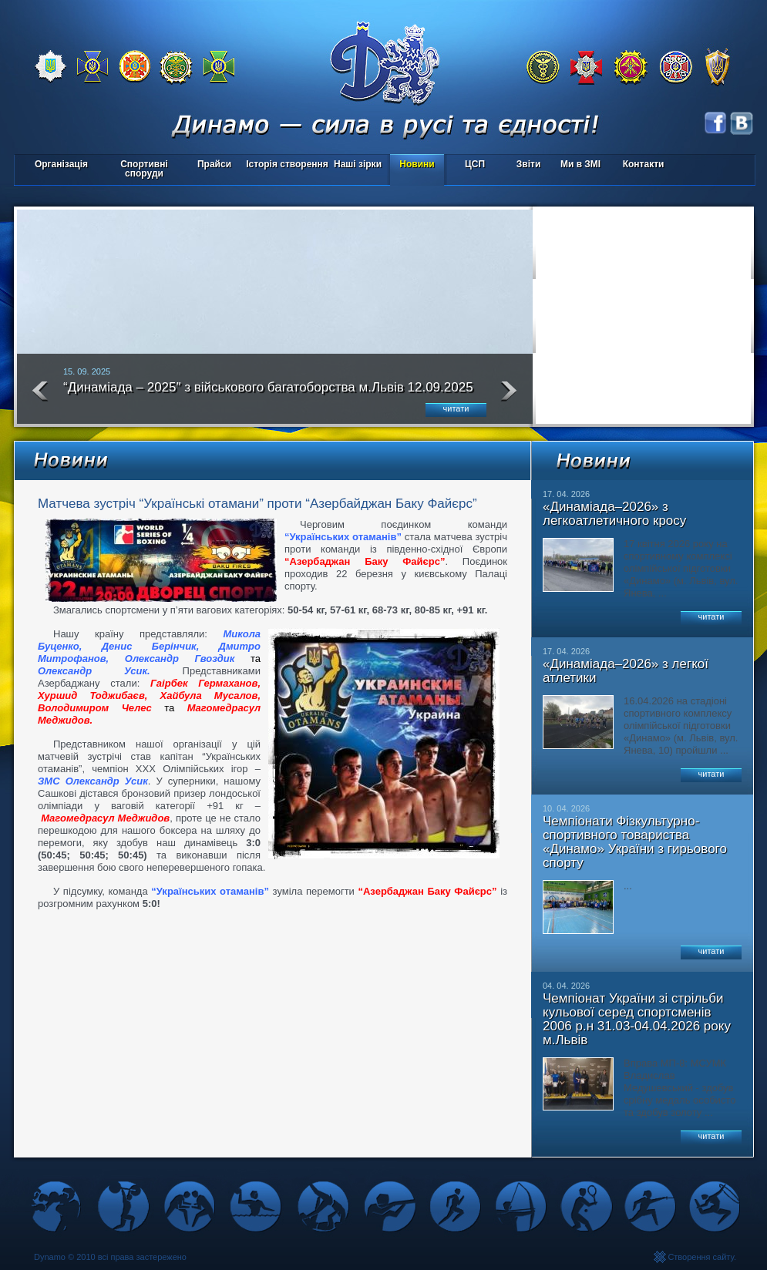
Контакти (643, 164)
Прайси (214, 164)
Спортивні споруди (144, 169)
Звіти (528, 164)
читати (456, 408)
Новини (416, 164)
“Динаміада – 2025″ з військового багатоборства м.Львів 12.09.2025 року (268, 394)
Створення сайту (701, 1257)
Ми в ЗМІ (580, 164)
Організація (61, 164)
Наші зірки (355, 165)
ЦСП (471, 165)
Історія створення (287, 164)
